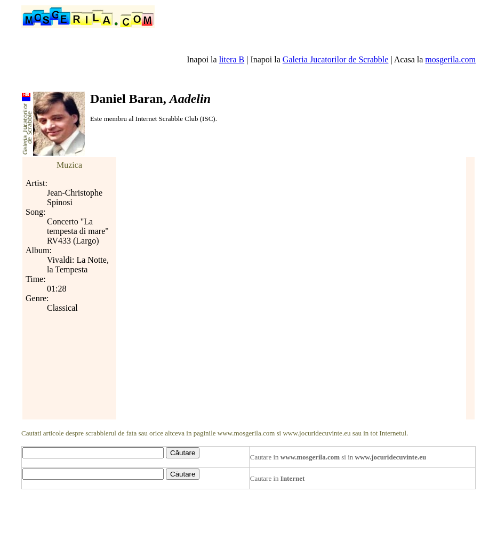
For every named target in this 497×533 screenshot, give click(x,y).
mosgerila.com (450, 59)
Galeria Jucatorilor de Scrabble (336, 59)
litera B (232, 59)
